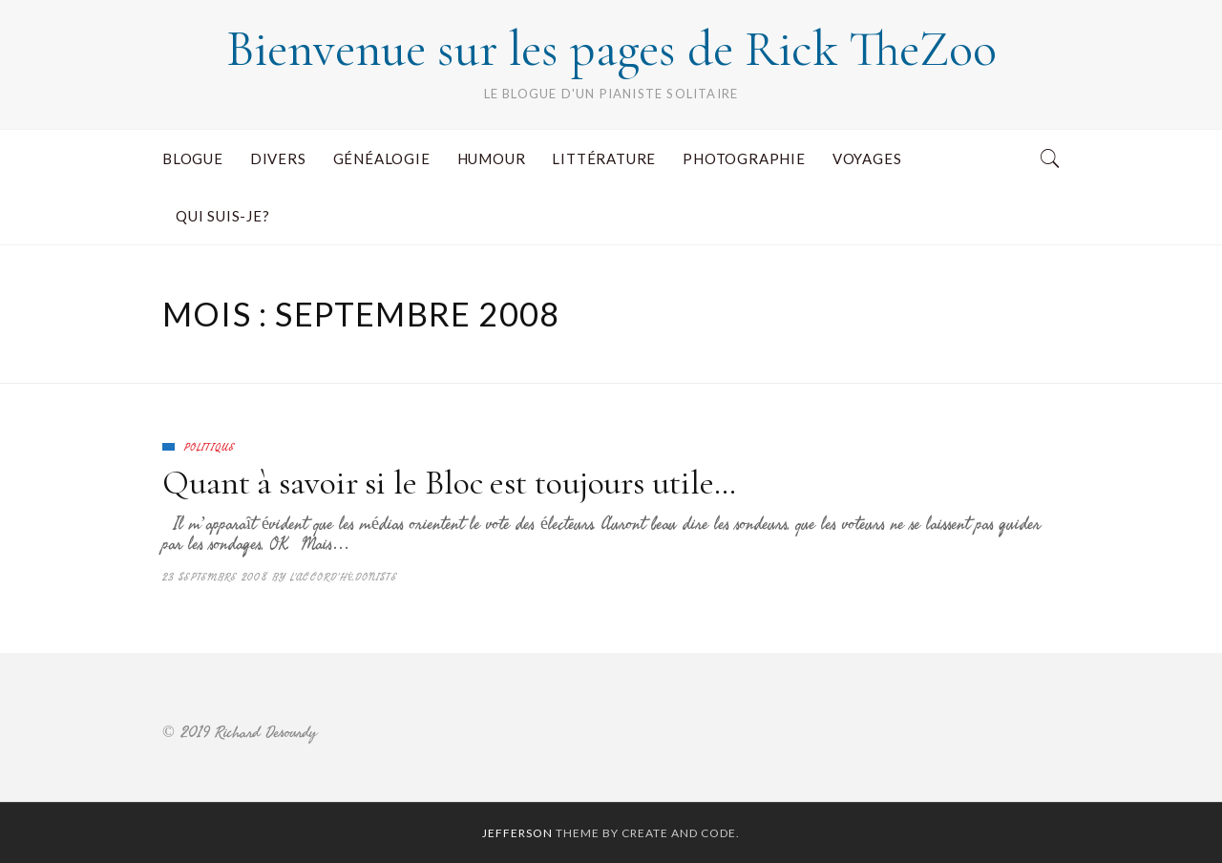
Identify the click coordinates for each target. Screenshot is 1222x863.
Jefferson (517, 833)
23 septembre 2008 (214, 577)
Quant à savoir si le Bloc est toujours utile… (449, 482)
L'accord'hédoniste (343, 577)
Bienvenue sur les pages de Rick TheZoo (611, 49)
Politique (209, 447)
